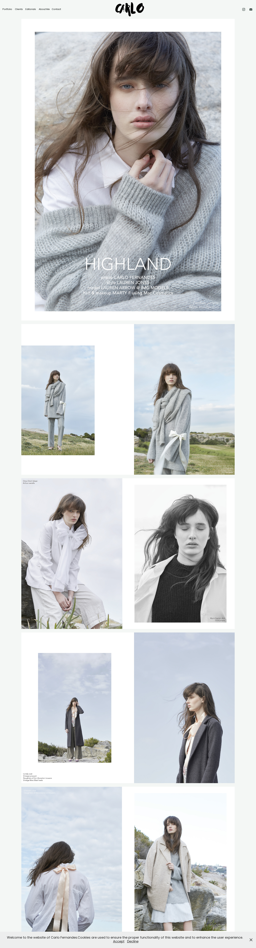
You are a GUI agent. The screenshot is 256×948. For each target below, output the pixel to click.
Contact (56, 9)
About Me (44, 9)
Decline (132, 941)
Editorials (30, 9)
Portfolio (7, 9)
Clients (19, 9)
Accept (118, 941)
